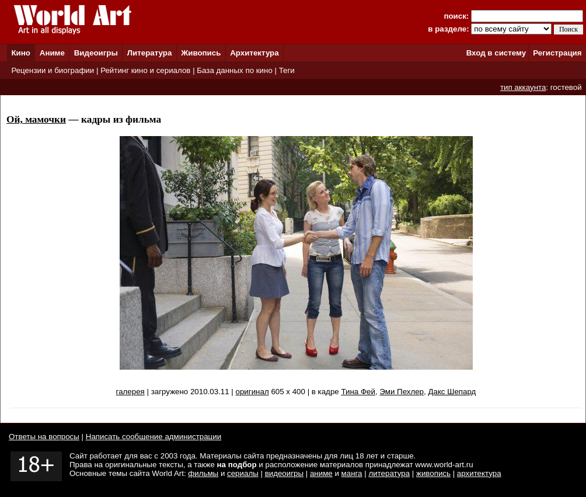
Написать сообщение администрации (153, 436)
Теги (287, 70)
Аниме (52, 52)
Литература (149, 52)
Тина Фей (358, 391)
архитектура (479, 473)
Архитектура (254, 52)
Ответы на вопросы (44, 436)
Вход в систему (496, 52)
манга (351, 473)
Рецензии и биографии (52, 70)
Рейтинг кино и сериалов (145, 70)
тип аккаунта (523, 87)
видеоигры (284, 473)
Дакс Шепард (452, 391)
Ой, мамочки (36, 119)
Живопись (201, 52)
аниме (321, 473)
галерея (130, 391)
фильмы (203, 473)
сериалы (243, 473)
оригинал (252, 391)
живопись (433, 473)
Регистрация (557, 52)
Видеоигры (96, 52)
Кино (20, 52)
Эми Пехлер (401, 391)
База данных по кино (234, 70)
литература (389, 473)
